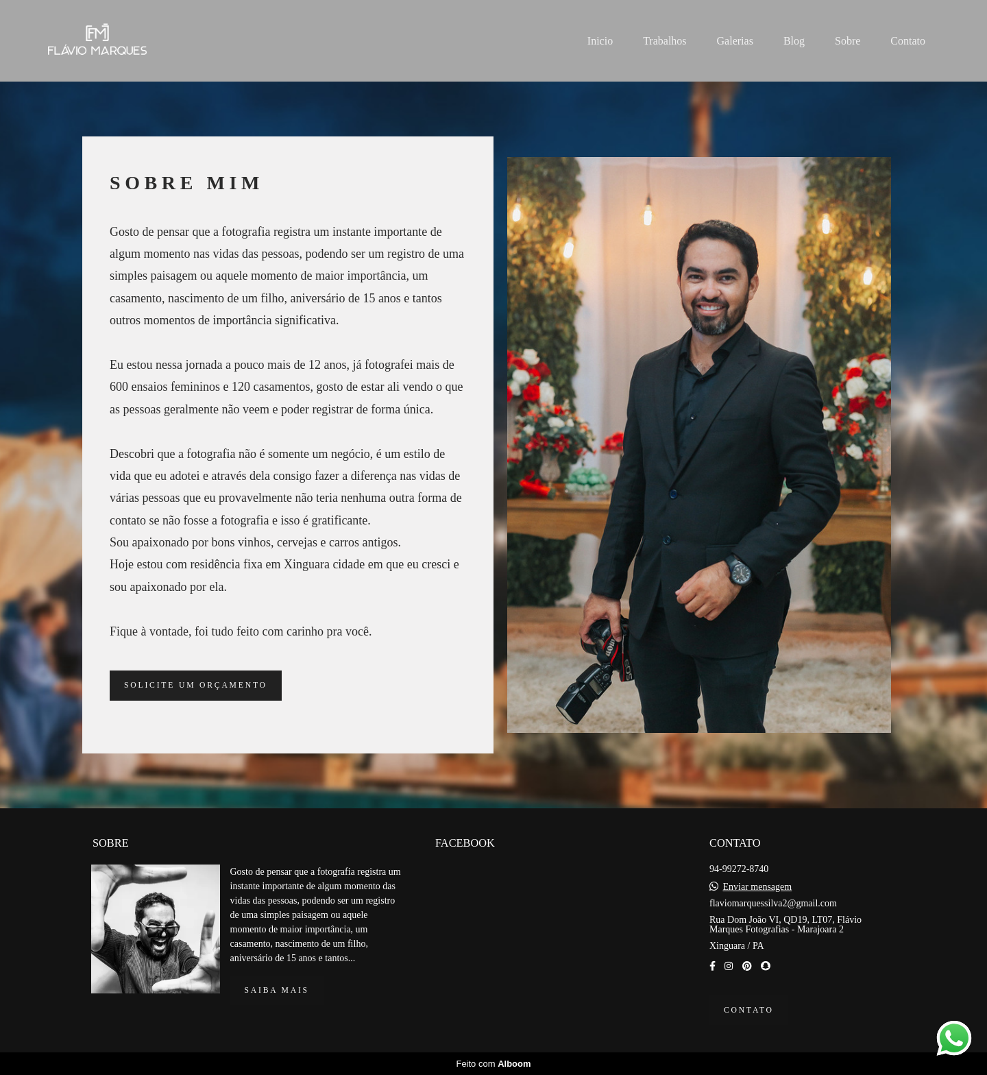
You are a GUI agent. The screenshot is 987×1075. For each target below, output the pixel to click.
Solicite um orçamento (195, 685)
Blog (794, 41)
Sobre (847, 41)
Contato (907, 41)
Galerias (735, 41)
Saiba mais (277, 990)
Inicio (600, 41)
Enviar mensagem (757, 887)
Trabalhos (664, 41)
